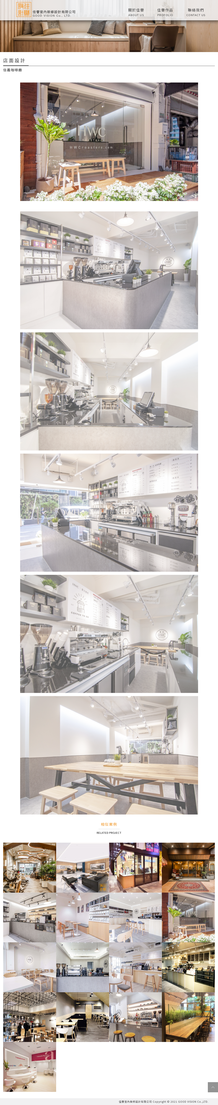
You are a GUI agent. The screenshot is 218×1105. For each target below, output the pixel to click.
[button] (165, 11)
